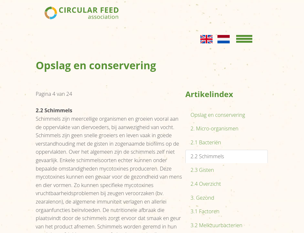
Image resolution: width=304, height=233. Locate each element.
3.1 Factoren (205, 211)
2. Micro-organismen (214, 128)
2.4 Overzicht (206, 183)
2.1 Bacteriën (206, 142)
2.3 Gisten (202, 169)
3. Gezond (202, 197)
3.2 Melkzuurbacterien (217, 225)
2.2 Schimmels (207, 156)
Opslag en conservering (218, 114)
